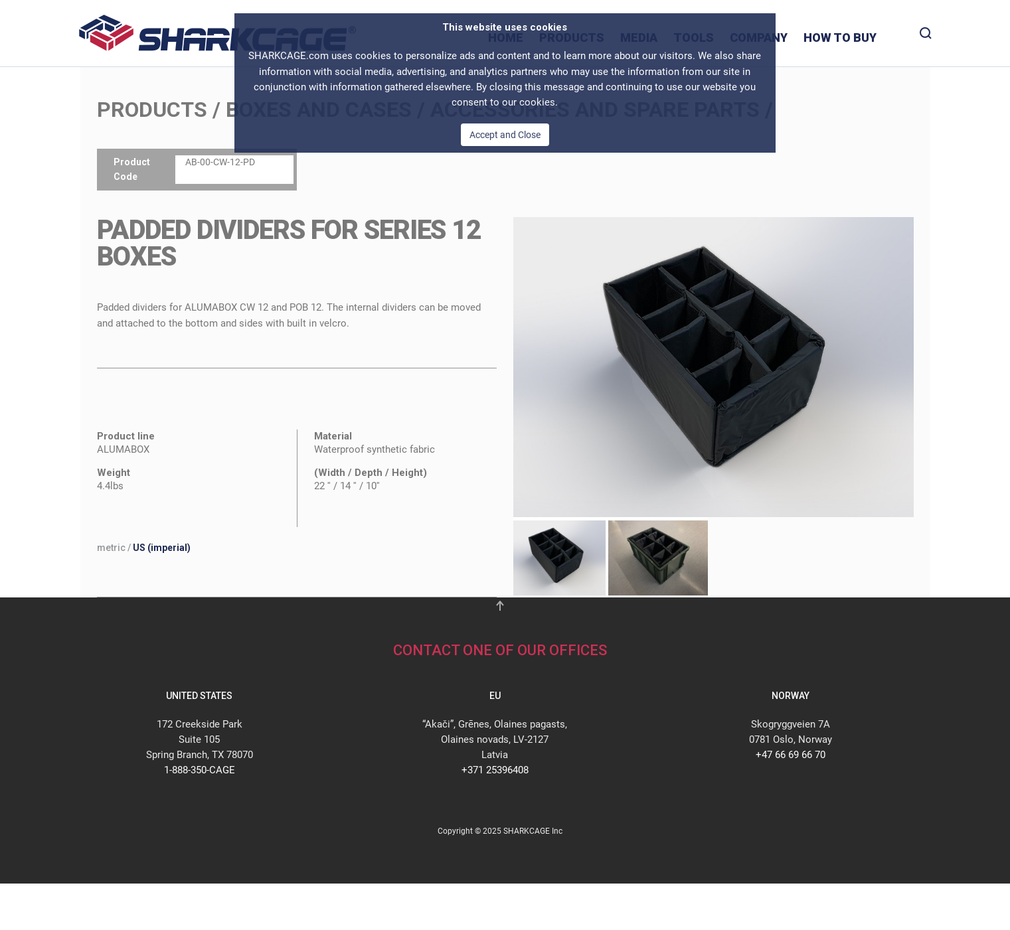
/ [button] (144, 547)
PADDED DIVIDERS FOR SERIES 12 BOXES (289, 243)
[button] (713, 366)
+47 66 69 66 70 (790, 755)
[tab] (556, 557)
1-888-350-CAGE (199, 770)
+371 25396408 (495, 770)
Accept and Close (505, 134)
